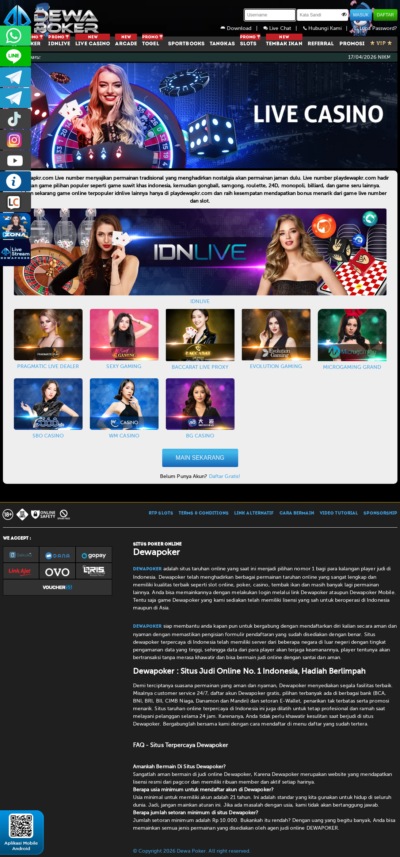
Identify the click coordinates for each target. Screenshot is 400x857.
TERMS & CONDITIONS (204, 513)
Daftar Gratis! (224, 476)
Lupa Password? (375, 28)
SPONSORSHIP (380, 513)
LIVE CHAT (15, 202)
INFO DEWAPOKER (15, 181)
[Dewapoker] (52, 18)
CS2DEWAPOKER (15, 56)
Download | (241, 28)
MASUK (361, 15)
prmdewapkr (15, 119)
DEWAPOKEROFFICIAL (15, 160)
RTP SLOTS (161, 513)
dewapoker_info (15, 98)
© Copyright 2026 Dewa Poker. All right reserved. (192, 851)
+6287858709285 (15, 36)
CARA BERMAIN (296, 513)
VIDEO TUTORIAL (339, 513)
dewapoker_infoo (15, 77)
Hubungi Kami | (328, 28)
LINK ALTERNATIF (254, 513)
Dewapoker (147, 569)
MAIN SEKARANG (200, 458)
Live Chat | (283, 28)
